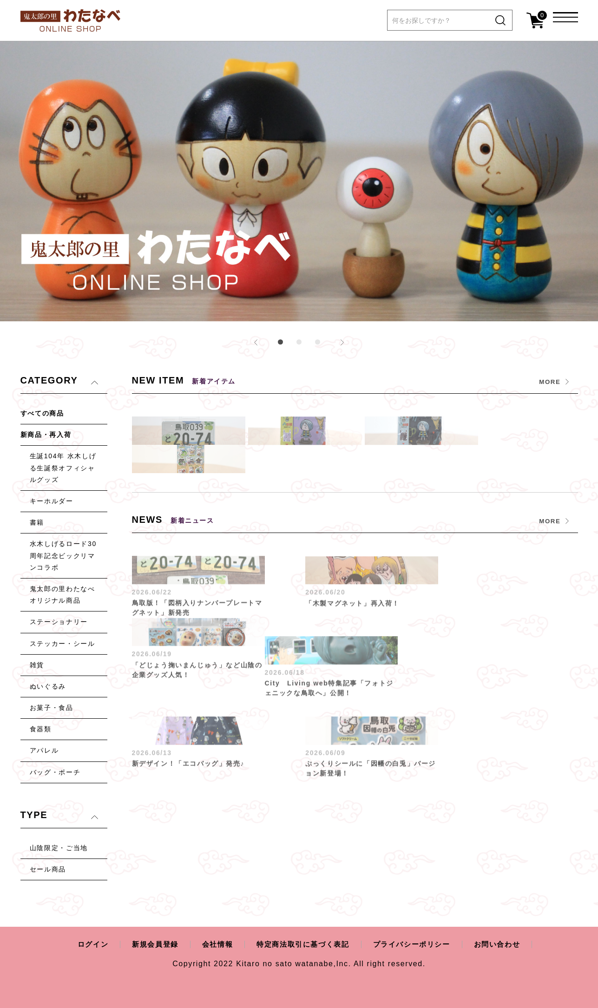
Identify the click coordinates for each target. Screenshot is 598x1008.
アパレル (44, 750)
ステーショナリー (59, 621)
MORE (549, 381)
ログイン (84, 944)
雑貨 (37, 665)
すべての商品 (42, 413)
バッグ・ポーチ (55, 772)
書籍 (37, 522)
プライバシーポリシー (416, 944)
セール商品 (48, 869)
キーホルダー (51, 501)
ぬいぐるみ (48, 686)
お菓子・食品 (51, 707)
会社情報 (213, 944)
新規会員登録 (148, 944)
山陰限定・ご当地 (59, 848)
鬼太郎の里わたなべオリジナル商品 (62, 594)
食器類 (41, 729)
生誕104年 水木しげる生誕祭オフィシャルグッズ (63, 467)
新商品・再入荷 (46, 434)
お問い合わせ (505, 944)
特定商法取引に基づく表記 (302, 944)
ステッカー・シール (62, 643)
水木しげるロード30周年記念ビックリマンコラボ (63, 555)
